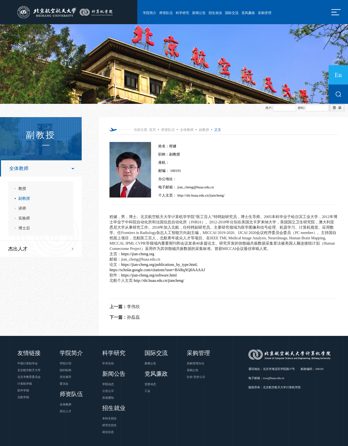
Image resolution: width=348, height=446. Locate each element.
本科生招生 (109, 418)
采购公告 (192, 370)
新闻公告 (199, 13)
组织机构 (65, 370)
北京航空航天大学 (29, 370)
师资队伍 (166, 13)
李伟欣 (124, 306)
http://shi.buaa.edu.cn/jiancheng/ (159, 280)
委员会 (64, 383)
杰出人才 (18, 248)
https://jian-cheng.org (137, 254)
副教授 (24, 198)
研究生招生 (109, 425)
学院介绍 (65, 363)
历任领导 (65, 377)
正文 (217, 130)
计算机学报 (24, 383)
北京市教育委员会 (29, 377)
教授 (22, 188)
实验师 (24, 218)
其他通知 (108, 397)
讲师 (22, 208)
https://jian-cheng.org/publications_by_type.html (159, 264)
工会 (147, 391)
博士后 (24, 228)
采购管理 (264, 13)
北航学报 (23, 397)
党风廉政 (248, 13)
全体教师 (19, 168)
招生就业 (215, 13)
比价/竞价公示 (196, 377)
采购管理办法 (195, 363)
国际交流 (232, 13)
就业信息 (108, 432)
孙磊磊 (124, 317)
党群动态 (150, 384)
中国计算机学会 (27, 363)
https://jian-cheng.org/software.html (149, 275)
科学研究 (182, 13)
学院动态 (108, 384)
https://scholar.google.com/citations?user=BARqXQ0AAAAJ (157, 270)
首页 (152, 130)
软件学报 (23, 390)
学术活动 (108, 363)
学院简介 (149, 13)
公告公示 (108, 391)
